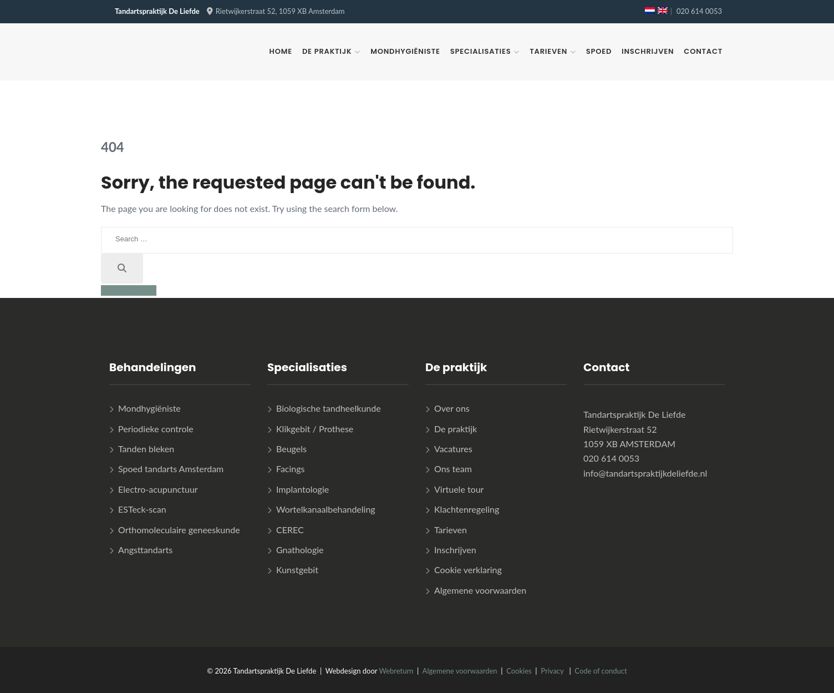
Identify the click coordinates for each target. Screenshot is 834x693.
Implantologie (302, 489)
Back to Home (128, 290)
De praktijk (327, 51)
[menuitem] (650, 10)
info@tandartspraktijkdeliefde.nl (645, 473)
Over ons (452, 408)
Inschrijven (648, 51)
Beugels (291, 448)
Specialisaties (480, 51)
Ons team (453, 468)
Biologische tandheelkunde (328, 408)
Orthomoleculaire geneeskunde (179, 529)
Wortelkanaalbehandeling (325, 509)
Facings (290, 468)
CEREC (290, 529)
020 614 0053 (699, 11)
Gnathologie (300, 549)
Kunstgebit (297, 569)
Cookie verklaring (468, 569)
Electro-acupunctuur (158, 489)
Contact (703, 51)
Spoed (599, 51)
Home (280, 51)
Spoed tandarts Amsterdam (170, 468)
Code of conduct (600, 670)
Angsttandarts (145, 549)
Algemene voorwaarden (480, 590)
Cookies (519, 670)
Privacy (552, 670)
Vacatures (453, 448)
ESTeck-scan (142, 509)
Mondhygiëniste (405, 51)
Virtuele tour (459, 489)
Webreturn (396, 670)
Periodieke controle (156, 428)
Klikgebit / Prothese (314, 428)
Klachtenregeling (466, 509)
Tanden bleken (146, 448)
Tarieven (548, 51)
